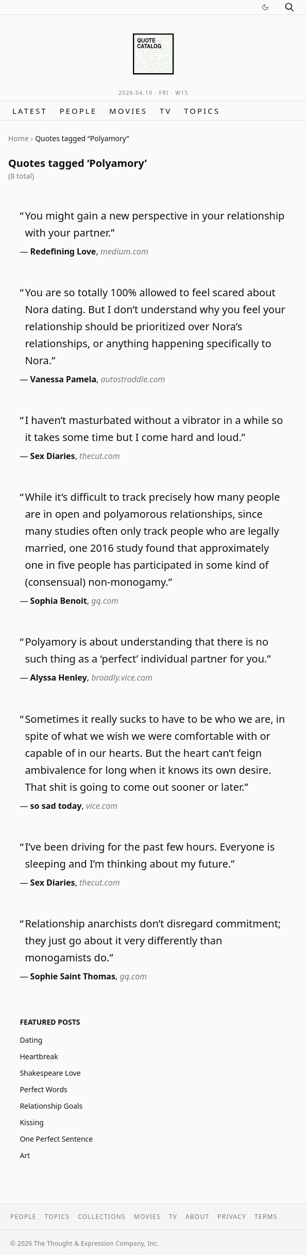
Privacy (231, 1216)
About (197, 1216)
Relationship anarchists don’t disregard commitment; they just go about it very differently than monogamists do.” (153, 940)
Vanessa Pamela (63, 379)
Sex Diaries (52, 456)
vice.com (101, 805)
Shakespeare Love (50, 1073)
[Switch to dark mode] (265, 7)
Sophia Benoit (58, 600)
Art (25, 1155)
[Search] (289, 7)
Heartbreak (39, 1056)
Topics (202, 111)
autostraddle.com (133, 379)
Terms (265, 1216)
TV (166, 111)
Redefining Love (63, 251)
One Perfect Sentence (56, 1139)
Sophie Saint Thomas (72, 976)
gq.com (104, 600)
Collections (102, 1216)
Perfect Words (43, 1089)
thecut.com (99, 456)
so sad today (56, 805)
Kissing (32, 1122)
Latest (29, 111)
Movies (128, 111)
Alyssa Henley (58, 677)
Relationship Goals (51, 1106)
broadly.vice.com (121, 677)
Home (18, 138)
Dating (31, 1040)
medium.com (124, 251)
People (78, 111)
